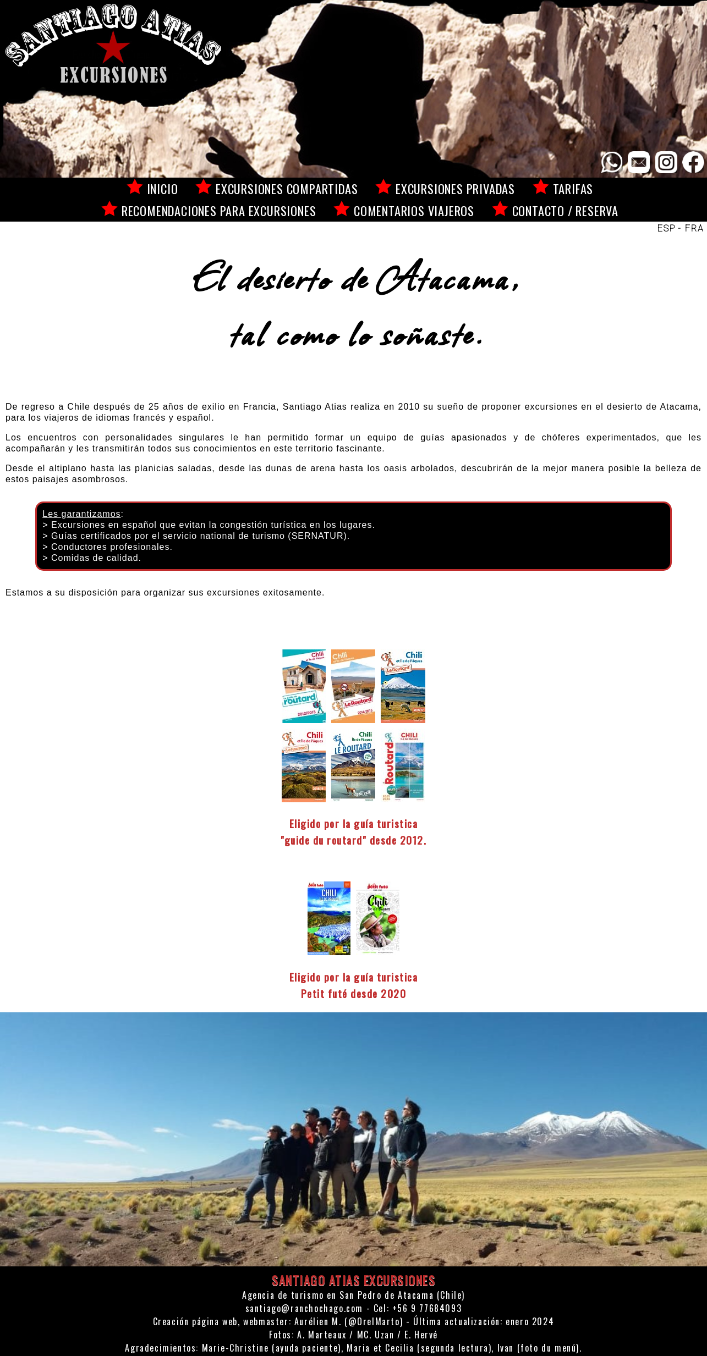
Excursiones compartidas (287, 188)
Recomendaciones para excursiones (219, 210)
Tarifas (573, 188)
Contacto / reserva (565, 210)
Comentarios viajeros (414, 210)
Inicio (162, 188)
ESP (666, 228)
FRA (694, 228)
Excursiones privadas (455, 188)
